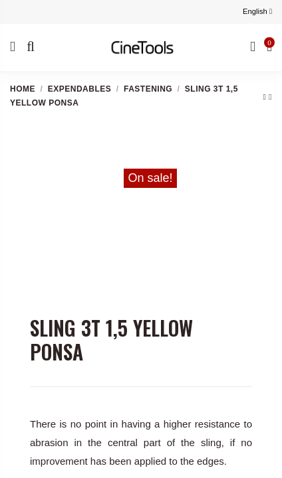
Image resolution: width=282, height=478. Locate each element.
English (257, 11)
